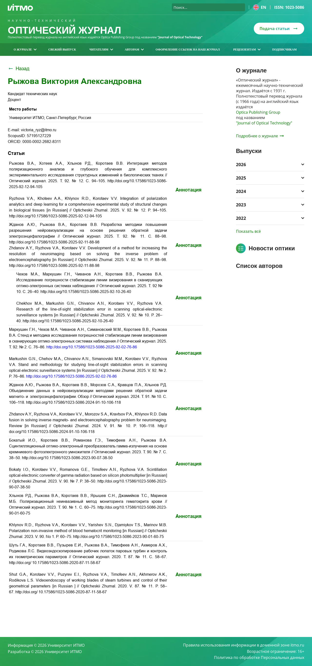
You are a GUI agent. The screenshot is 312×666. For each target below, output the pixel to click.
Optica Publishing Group (258, 112)
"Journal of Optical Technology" (264, 123)
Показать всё (248, 231)
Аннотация (189, 189)
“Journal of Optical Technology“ (180, 37)
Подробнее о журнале (260, 135)
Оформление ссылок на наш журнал (188, 49)
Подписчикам (284, 49)
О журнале (25, 49)
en (259, 7)
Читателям (101, 49)
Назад (18, 68)
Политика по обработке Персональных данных (259, 657)
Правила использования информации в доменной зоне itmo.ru (243, 645)
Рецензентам (247, 49)
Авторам (134, 49)
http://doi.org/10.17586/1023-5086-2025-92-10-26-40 (85, 292)
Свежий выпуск (62, 49)
